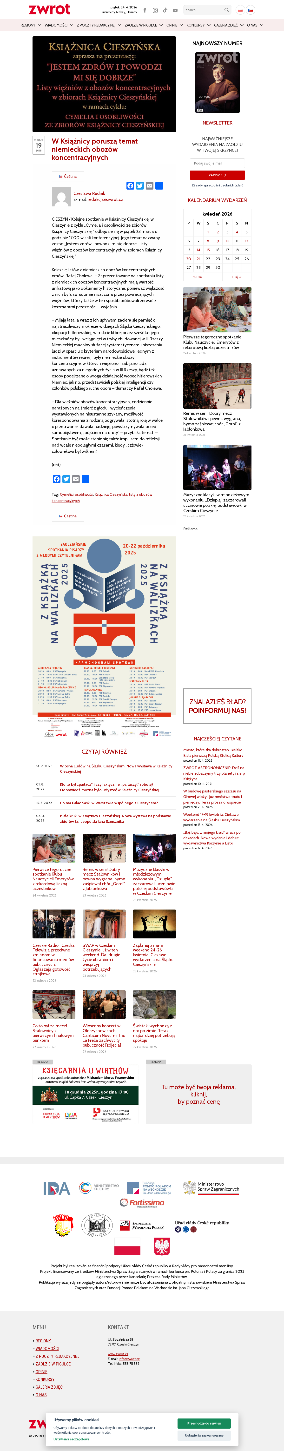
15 (208, 250)
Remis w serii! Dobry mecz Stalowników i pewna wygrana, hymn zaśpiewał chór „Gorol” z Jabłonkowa (104, 879)
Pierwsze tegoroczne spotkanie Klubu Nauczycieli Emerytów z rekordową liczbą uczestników (53, 879)
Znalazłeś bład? (217, 706)
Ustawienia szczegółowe (71, 1439)
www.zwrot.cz (118, 1354)
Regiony (28, 25)
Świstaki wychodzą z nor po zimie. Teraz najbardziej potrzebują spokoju (154, 1033)
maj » (236, 276)
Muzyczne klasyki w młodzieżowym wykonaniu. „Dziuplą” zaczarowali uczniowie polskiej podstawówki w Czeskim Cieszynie (154, 881)
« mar (198, 276)
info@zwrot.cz (129, 1359)
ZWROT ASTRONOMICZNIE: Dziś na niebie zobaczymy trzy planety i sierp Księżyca (214, 773)
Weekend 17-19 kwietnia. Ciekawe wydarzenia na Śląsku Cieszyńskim (211, 817)
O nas (252, 25)
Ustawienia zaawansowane (204, 1435)
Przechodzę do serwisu (204, 1423)
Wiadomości (56, 25)
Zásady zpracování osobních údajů (217, 185)
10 (227, 241)
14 (198, 250)
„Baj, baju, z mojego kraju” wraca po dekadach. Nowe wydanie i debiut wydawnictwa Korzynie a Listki (212, 838)
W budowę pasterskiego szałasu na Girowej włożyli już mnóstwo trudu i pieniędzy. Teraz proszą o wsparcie (212, 797)
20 (188, 259)
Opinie (171, 25)
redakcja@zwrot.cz (105, 199)
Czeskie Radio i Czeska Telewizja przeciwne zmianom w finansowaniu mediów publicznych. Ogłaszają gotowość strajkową (54, 960)
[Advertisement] (217, 604)
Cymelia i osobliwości (76, 494)
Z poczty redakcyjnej (96, 25)
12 (246, 241)
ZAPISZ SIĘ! (217, 175)
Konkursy (196, 25)
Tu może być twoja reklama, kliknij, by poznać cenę (198, 1094)
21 (198, 259)
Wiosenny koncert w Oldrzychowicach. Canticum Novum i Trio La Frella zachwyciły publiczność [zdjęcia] (104, 1035)
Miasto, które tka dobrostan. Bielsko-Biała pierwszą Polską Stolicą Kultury (213, 753)
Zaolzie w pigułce (141, 25)
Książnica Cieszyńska (111, 494)
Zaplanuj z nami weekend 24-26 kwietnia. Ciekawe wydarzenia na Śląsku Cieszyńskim (153, 955)
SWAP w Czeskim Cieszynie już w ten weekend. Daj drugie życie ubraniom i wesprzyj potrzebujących (101, 957)
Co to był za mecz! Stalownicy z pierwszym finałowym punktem (53, 1033)
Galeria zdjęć (226, 25)
